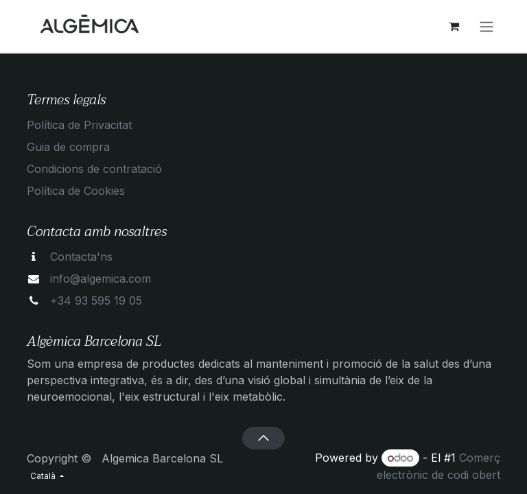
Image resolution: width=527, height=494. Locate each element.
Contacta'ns (81, 256)
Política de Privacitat (79, 125)
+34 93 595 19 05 (96, 300)
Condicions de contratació (94, 169)
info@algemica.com (100, 278)
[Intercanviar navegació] (486, 26)
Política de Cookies (76, 191)
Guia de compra (68, 147)
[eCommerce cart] (453, 26)
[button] (263, 438)
